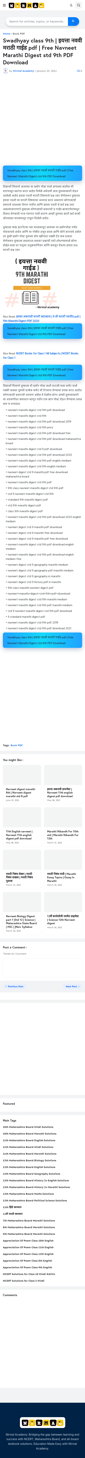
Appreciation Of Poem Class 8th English (27, 1260)
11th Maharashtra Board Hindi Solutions (28, 1147)
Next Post (71, 986)
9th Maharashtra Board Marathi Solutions (29, 1234)
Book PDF (19, 34)
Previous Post (15, 986)
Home (6, 34)
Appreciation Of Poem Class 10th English (28, 1240)
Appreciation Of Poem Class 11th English (28, 1247)
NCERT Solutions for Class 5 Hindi (23, 1280)
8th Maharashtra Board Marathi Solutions (29, 1227)
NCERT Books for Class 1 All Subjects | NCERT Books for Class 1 (40, 355)
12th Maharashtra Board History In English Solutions (36, 1180)
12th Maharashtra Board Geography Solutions (31, 1173)
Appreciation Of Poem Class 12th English (28, 1254)
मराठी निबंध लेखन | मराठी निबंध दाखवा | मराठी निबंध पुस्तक (19, 877)
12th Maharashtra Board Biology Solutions (29, 1160)
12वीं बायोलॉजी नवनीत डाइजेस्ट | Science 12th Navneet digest (63, 919)
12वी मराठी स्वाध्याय (12, 1213)
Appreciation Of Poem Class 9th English (27, 1267)
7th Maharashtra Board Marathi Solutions (29, 1220)
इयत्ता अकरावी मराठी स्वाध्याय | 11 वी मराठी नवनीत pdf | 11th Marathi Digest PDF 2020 (41, 318)
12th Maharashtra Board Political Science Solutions (35, 1200)
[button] (4, 5)
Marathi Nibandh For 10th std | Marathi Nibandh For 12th (62, 835)
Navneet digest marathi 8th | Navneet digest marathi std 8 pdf (20, 792)
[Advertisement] (42, 119)
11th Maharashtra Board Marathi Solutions (29, 1153)
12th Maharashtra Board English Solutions (29, 1167)
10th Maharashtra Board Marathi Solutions (29, 1133)
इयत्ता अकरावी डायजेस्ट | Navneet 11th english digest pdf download (60, 792)
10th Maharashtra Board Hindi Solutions (28, 1127)
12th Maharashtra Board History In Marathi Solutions (36, 1187)
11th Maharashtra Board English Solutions (29, 1140)
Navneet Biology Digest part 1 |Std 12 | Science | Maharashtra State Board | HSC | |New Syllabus (21, 921)
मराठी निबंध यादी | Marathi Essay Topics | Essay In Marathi (61, 877)
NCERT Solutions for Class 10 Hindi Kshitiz (29, 1274)
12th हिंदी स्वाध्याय (12, 1207)
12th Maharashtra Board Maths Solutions (28, 1193)
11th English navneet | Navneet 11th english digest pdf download (19, 835)
